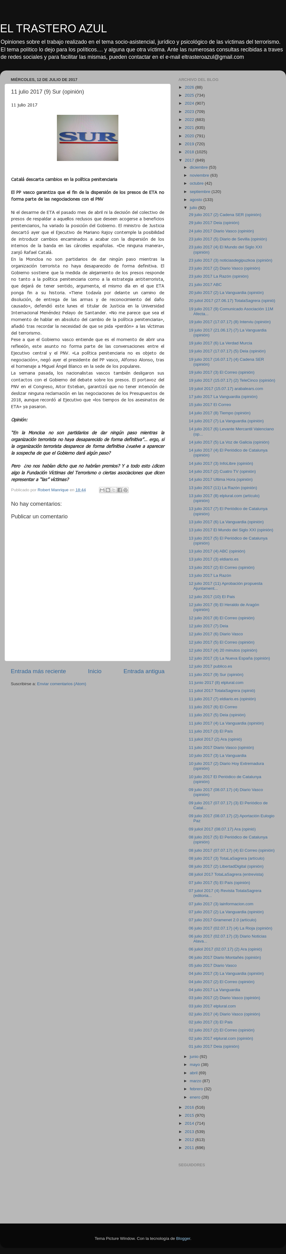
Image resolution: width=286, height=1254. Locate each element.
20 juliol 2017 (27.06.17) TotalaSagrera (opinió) (232, 300)
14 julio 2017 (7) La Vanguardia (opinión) (226, 421)
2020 (190, 136)
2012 (190, 1139)
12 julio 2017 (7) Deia (208, 626)
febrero (197, 1089)
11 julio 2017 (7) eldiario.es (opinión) (222, 699)
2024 (190, 103)
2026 (190, 87)
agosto (196, 199)
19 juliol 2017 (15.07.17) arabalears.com (226, 388)
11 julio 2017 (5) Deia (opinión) (217, 715)
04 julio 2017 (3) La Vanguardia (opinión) (226, 973)
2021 (190, 127)
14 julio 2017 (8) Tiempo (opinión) (220, 413)
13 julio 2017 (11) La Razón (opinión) (223, 487)
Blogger (183, 1238)
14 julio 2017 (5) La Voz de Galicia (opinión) (229, 442)
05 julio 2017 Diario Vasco (213, 965)
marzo (196, 1081)
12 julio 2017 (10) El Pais (212, 596)
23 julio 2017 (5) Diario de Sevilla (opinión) (228, 239)
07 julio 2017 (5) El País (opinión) (219, 882)
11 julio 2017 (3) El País (211, 731)
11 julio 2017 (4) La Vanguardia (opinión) (226, 723)
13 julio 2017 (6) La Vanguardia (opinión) (226, 522)
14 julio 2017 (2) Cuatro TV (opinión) (222, 471)
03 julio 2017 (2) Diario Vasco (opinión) (224, 997)
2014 (190, 1123)
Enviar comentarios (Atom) (61, 683)
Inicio (94, 671)
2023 (190, 111)
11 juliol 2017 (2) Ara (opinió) (215, 739)
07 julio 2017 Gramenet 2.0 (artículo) (222, 920)
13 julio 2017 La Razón (210, 575)
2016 (190, 1107)
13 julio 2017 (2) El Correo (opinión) (222, 567)
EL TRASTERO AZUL (53, 28)
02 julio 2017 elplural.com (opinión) (221, 1038)
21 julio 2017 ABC (205, 284)
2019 (190, 144)
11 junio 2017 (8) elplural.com (216, 682)
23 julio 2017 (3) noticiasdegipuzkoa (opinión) (230, 260)
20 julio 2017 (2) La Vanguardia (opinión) (226, 292)
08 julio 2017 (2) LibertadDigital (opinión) (226, 866)
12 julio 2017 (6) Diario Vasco (216, 634)
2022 (190, 119)
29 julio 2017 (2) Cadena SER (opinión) (225, 214)
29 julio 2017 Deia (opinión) (214, 222)
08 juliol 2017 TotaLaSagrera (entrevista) (226, 874)
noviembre (200, 175)
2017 (190, 160)
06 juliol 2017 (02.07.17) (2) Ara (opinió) (225, 949)
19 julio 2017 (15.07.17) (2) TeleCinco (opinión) (232, 380)
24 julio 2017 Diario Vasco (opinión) (221, 231)
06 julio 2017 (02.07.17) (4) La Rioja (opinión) (230, 928)
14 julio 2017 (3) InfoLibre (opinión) (221, 463)
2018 (190, 152)
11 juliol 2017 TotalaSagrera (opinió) (222, 690)
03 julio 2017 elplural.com (212, 1006)
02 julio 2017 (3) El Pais (211, 1022)
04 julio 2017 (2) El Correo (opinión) (222, 981)
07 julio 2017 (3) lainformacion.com (221, 904)
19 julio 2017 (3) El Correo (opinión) (222, 372)
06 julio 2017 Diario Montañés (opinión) (225, 957)
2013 (190, 1131)
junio (195, 1056)
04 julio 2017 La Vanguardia (214, 989)
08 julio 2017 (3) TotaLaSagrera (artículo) (226, 858)
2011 (190, 1147)
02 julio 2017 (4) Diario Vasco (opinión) (224, 1014)
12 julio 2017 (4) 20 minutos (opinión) (223, 650)
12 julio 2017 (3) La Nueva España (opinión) (229, 658)
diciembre (199, 167)
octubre (197, 183)
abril (194, 1073)
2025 (190, 95)
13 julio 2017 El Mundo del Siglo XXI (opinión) (231, 530)
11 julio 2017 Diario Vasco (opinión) (221, 747)
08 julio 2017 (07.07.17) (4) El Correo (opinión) (232, 850)
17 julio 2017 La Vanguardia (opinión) (223, 396)
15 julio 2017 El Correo (210, 404)
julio (194, 207)
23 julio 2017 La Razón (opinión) (218, 276)
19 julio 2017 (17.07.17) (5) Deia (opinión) (227, 351)
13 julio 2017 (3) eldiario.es (214, 559)
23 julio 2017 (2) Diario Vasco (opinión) (224, 268)
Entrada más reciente (38, 671)
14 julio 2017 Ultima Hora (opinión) (221, 479)
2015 (190, 1115)
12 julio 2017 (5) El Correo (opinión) (222, 642)
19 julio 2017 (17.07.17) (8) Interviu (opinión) (230, 322)
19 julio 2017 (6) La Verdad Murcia (220, 343)
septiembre (201, 191)
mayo (195, 1064)
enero (195, 1097)
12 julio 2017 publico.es (210, 666)
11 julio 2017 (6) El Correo (213, 707)
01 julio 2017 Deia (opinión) (214, 1046)
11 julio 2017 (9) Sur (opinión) (216, 674)
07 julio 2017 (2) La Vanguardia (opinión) (226, 912)
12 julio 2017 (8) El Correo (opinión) (222, 618)
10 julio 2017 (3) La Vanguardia (217, 755)
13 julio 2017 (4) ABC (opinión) (217, 551)
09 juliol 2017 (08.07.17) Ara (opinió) (222, 829)
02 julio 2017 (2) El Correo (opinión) (222, 1030)
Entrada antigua (144, 671)
